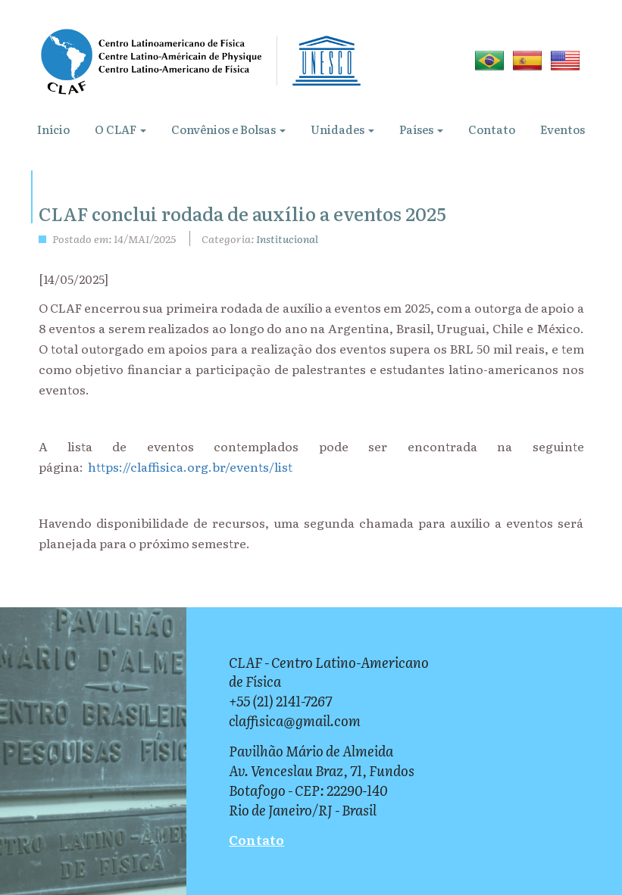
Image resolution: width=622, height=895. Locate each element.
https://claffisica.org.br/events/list (190, 466)
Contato (491, 129)
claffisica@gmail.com (295, 720)
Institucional (287, 238)
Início (53, 129)
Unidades (342, 129)
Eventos (562, 129)
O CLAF (120, 129)
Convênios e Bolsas (228, 129)
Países (421, 129)
